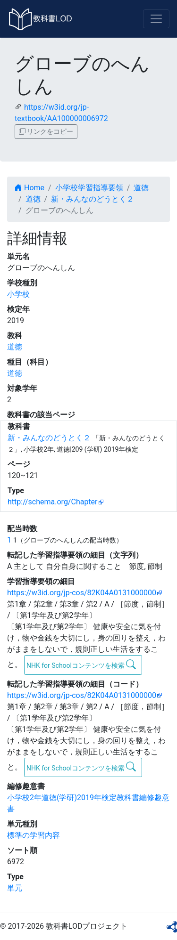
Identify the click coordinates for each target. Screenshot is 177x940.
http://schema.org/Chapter (53, 501)
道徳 (141, 187)
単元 (14, 887)
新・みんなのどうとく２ (92, 198)
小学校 (18, 294)
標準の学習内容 (33, 835)
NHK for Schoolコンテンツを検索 (81, 664)
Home (29, 187)
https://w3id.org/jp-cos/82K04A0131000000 (81, 592)
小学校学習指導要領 (89, 187)
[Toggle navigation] (156, 18)
